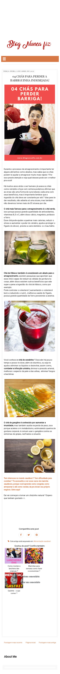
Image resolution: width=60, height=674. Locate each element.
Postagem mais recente (13, 643)
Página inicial (30, 643)
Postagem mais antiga (47, 643)
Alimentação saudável (42, 541)
